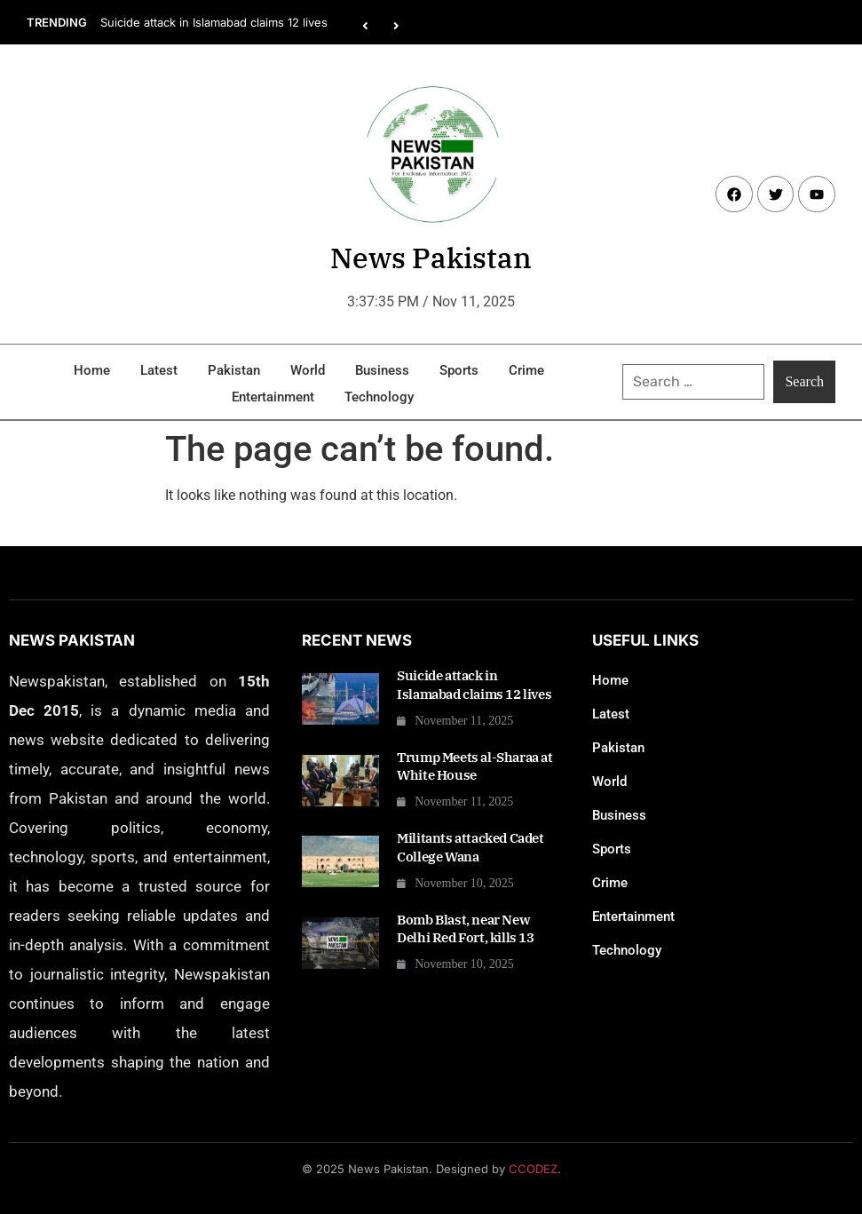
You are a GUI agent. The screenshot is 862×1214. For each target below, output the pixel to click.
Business (382, 370)
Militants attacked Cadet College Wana (470, 846)
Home (92, 370)
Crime (526, 370)
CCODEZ (533, 1169)
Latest (159, 370)
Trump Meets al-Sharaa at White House (474, 766)
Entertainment (273, 397)
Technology (379, 397)
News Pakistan (431, 257)
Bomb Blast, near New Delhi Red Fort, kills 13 (465, 928)
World (307, 370)
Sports (458, 370)
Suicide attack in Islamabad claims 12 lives (214, 22)
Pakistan (234, 370)
